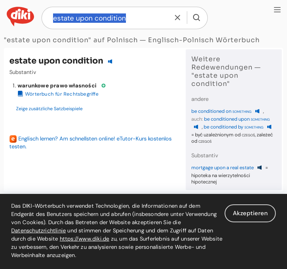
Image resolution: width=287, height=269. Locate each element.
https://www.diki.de (84, 238)
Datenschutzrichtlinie (38, 230)
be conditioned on (221, 111)
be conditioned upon (237, 119)
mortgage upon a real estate (222, 167)
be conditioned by (233, 127)
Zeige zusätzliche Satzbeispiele (49, 109)
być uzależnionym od (225, 135)
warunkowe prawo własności (57, 85)
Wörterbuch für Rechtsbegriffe (58, 94)
